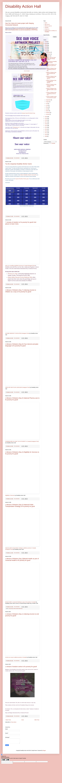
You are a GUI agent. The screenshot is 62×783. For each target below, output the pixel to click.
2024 (46, 45)
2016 (46, 123)
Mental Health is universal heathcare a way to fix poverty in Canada (20, 602)
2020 (46, 116)
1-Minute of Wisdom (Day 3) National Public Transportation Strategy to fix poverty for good (20, 505)
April (47, 108)
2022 (46, 48)
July (47, 103)
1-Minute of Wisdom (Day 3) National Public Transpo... (51, 85)
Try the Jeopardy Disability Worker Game (18, 164)
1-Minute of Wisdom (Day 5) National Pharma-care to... (51, 77)
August (47, 101)
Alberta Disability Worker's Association (28, 174)
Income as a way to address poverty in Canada (16, 657)
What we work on (48, 25)
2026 (46, 41)
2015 (46, 125)
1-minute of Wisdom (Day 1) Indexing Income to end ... (51, 93)
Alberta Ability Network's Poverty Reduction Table (20, 277)
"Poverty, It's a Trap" (13, 273)
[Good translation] (3, 760)
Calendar (46, 27)
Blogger (44, 750)
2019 (46, 118)
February (48, 112)
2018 (46, 120)
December (48, 52)
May (47, 107)
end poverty (11, 608)
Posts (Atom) (13, 722)
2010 (46, 134)
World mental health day (17, 608)
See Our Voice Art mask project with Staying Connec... (51, 58)
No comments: (17, 216)
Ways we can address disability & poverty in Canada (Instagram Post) (20, 265)
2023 (46, 47)
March (47, 110)
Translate (52, 143)
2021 (46, 50)
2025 (46, 43)
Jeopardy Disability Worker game (22, 178)
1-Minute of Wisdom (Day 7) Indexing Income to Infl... (51, 69)
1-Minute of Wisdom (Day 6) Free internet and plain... (51, 73)
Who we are (47, 24)
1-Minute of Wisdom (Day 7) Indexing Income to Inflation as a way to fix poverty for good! (20, 291)
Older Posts (36, 719)
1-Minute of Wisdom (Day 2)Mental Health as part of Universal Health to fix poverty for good (22, 559)
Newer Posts (8, 719)
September (48, 99)
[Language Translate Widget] (50, 142)
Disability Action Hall (23, 6)
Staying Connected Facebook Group (28, 113)
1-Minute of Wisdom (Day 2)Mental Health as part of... (51, 89)
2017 (46, 122)
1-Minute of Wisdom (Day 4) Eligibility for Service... (51, 81)
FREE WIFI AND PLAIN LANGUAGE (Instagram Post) (17, 387)
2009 (46, 136)
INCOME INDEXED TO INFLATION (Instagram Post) (17, 333)
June (47, 105)
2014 (46, 127)
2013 (46, 129)
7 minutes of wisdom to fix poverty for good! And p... (51, 65)
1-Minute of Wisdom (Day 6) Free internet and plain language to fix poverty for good (21, 345)
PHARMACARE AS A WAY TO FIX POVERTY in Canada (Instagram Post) (22, 441)
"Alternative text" (16, 127)
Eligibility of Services (10, 495)
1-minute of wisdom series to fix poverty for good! (21, 666)
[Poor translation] (7, 760)
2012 (46, 131)
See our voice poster (27, 70)
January (48, 114)
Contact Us (47, 29)
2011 (46, 132)
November (48, 54)
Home (22, 719)
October (48, 55)
